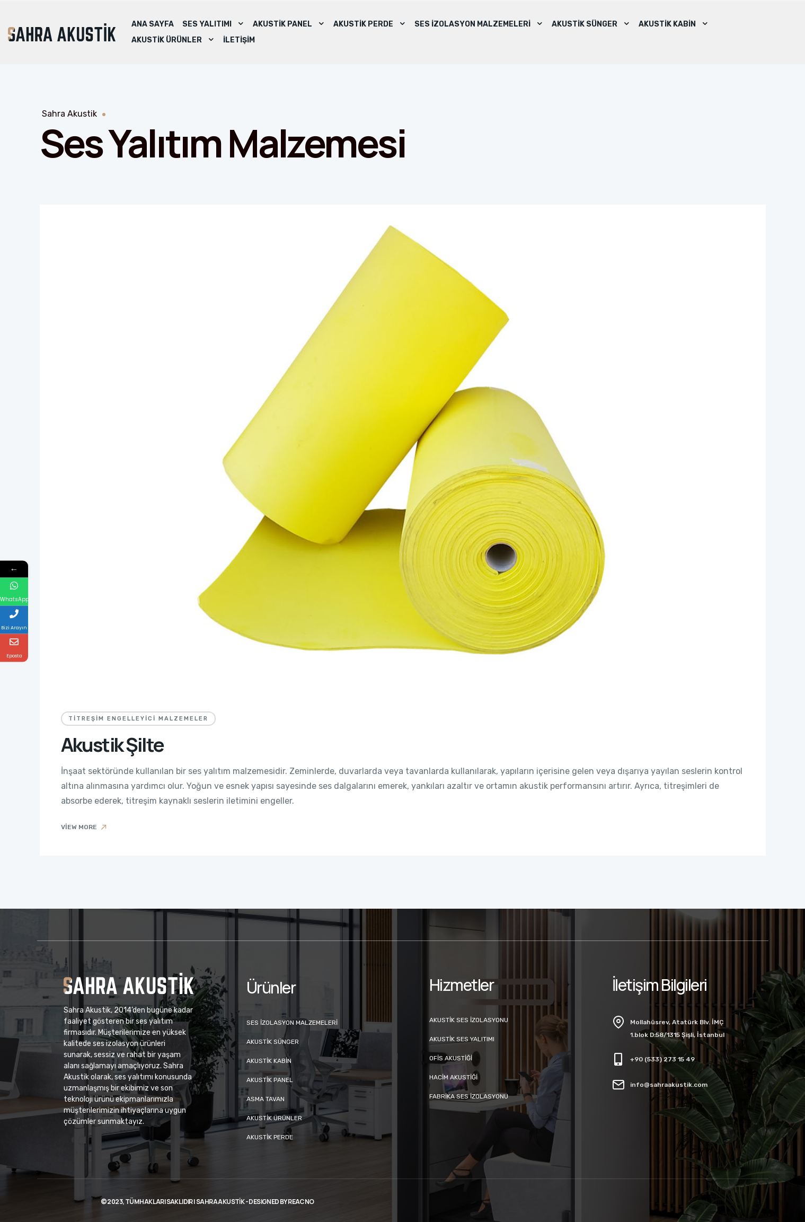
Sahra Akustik (69, 114)
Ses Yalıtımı (213, 24)
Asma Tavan (265, 1099)
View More (84, 827)
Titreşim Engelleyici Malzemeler (138, 718)
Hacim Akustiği (453, 1077)
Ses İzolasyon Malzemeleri (478, 24)
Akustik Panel (289, 24)
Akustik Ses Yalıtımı (461, 1039)
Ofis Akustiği (450, 1058)
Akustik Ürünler (173, 40)
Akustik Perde (369, 24)
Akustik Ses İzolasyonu (468, 1020)
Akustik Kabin (674, 24)
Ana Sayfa (152, 24)
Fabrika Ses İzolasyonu (468, 1096)
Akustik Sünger (591, 24)
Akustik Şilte (112, 745)
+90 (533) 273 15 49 (662, 1059)
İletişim (239, 40)
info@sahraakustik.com (668, 1084)
